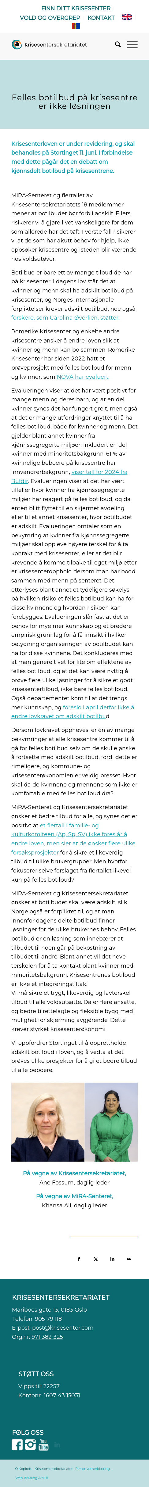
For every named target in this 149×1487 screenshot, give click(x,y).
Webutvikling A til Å (31, 1478)
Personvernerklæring (92, 1469)
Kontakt (101, 18)
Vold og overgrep (50, 18)
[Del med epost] (129, 1258)
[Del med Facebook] (78, 1258)
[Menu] (129, 44)
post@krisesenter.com (63, 1327)
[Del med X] (95, 1258)
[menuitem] (76, 9)
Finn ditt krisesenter (75, 8)
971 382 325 (47, 1337)
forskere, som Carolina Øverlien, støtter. (65, 317)
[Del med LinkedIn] (112, 1258)
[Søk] (115, 44)
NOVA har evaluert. (83, 377)
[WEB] (49, 44)
